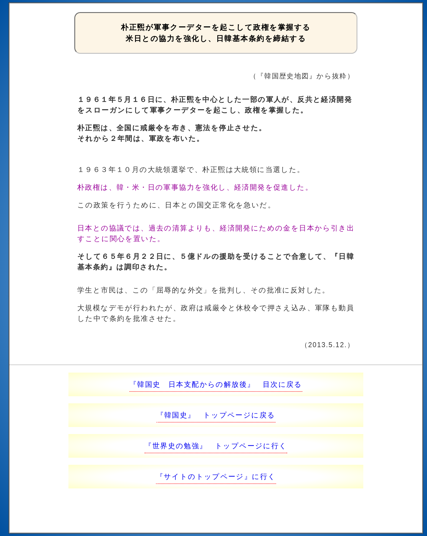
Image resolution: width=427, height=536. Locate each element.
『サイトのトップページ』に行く (216, 476)
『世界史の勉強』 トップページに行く (215, 446)
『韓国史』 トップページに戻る (216, 415)
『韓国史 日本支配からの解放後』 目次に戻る (215, 384)
